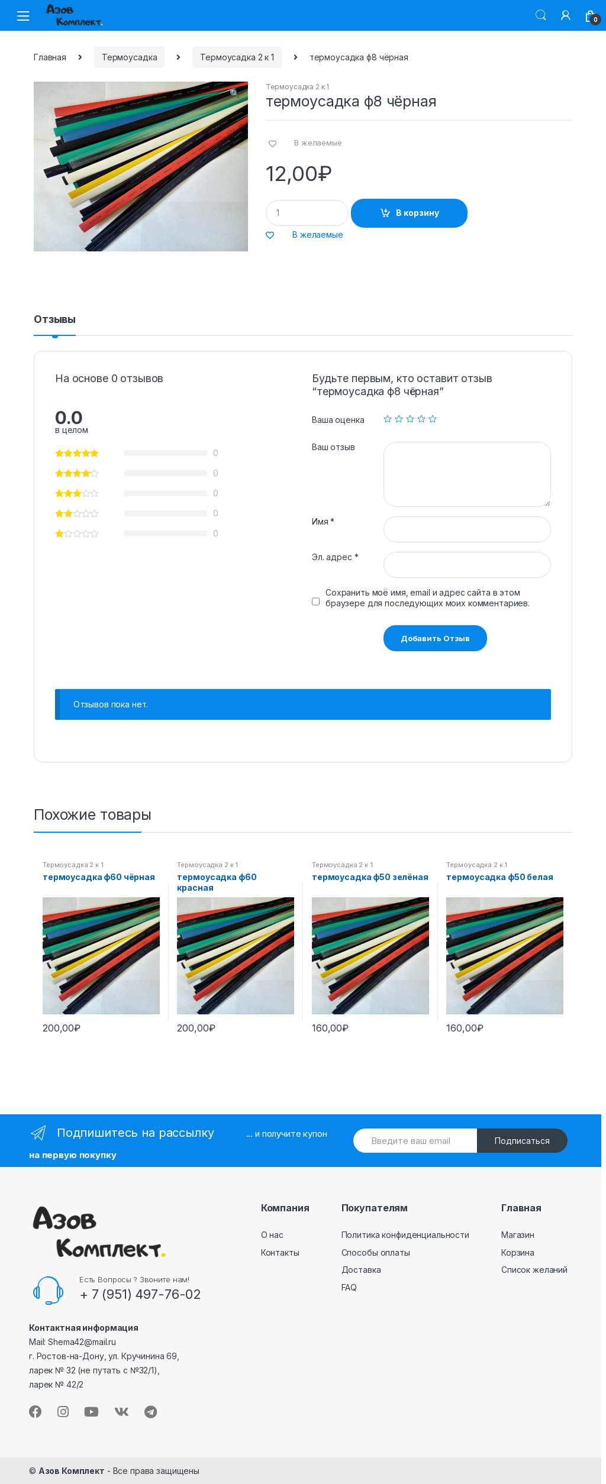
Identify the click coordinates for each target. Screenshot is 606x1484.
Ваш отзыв (333, 447)
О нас (272, 1235)
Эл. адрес (335, 557)
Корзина (517, 1252)
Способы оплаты (375, 1252)
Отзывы (55, 319)
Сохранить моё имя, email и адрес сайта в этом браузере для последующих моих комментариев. (427, 597)
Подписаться (522, 1141)
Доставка (361, 1270)
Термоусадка (129, 57)
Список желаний (534, 1270)
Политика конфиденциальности (405, 1235)
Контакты (280, 1252)
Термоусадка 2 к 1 (237, 57)
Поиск (540, 15)
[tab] (55, 324)
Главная (50, 57)
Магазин (517, 1235)
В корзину (417, 213)
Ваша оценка (338, 420)
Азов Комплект (71, 1471)
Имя (323, 521)
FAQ (349, 1287)
